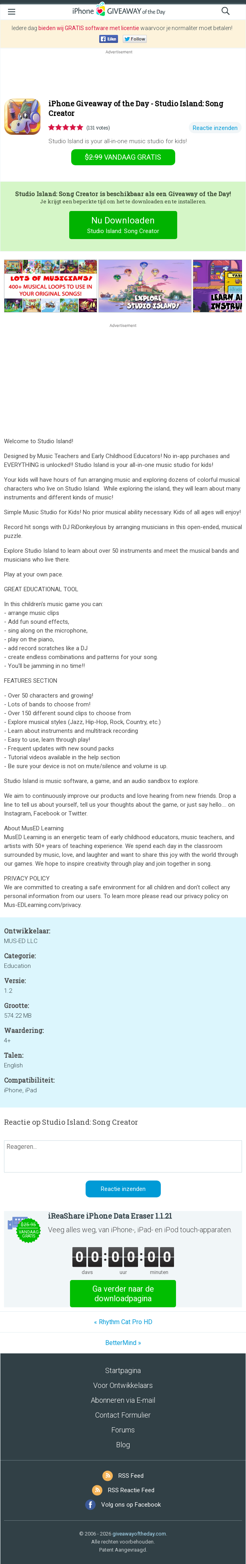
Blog (123, 1444)
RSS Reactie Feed (131, 1490)
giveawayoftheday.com (139, 1534)
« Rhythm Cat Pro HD (123, 1322)
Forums (123, 1430)
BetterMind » (123, 1343)
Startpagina (123, 1370)
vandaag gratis (123, 157)
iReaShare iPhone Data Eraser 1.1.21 (110, 1216)
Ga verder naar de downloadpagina (123, 1293)
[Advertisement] (123, 75)
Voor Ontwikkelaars (123, 1385)
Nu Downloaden (123, 226)
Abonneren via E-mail (123, 1400)
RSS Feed (131, 1475)
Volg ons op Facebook (131, 1504)
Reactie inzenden (215, 128)
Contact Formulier (123, 1415)
